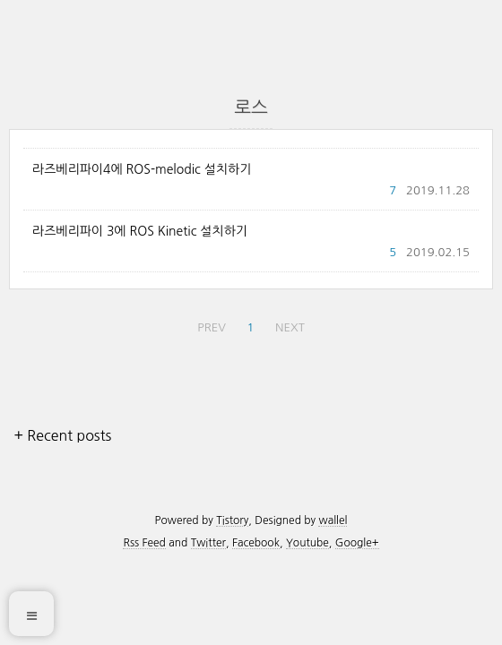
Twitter (208, 543)
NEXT (290, 327)
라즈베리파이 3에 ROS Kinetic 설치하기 (139, 231)
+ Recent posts (62, 435)
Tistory (232, 520)
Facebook (256, 543)
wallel (332, 520)
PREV (211, 327)
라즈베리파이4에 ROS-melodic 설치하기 (141, 169)
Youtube (307, 543)
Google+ (357, 543)
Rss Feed (144, 543)
